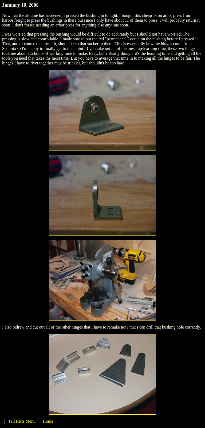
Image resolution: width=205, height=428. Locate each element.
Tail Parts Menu (22, 421)
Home (48, 421)
